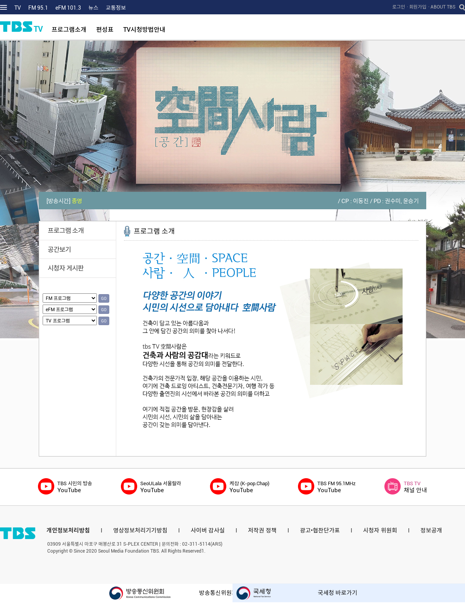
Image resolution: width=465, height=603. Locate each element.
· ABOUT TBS (441, 7)
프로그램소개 (69, 29)
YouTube (74, 487)
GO (104, 298)
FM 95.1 (38, 8)
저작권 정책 (262, 530)
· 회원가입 (416, 7)
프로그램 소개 (66, 230)
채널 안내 (415, 487)
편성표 (105, 29)
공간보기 (59, 249)
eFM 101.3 (68, 8)
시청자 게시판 (66, 268)
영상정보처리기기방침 (140, 530)
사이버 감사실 (208, 530)
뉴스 (93, 8)
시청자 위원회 (380, 530)
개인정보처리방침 (68, 530)
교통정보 (116, 8)
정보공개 (431, 530)
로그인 (398, 7)
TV (17, 8)
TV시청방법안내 (144, 29)
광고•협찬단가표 (320, 530)
